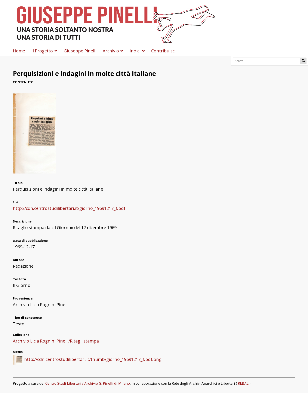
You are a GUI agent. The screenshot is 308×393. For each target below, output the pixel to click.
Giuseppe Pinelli (80, 51)
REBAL (243, 383)
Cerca (303, 61)
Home (19, 51)
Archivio (111, 51)
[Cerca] (267, 61)
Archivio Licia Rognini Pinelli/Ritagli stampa (56, 341)
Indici (135, 51)
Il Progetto (42, 51)
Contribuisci (163, 51)
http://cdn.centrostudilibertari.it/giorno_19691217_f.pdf (69, 208)
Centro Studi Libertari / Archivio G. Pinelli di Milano (87, 383)
